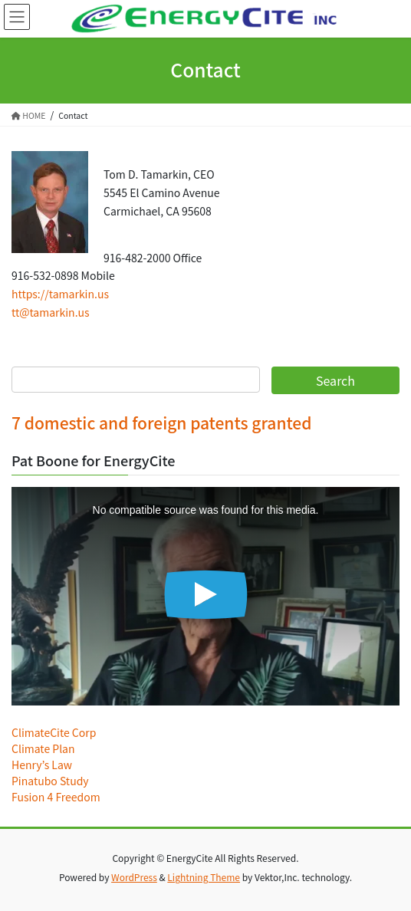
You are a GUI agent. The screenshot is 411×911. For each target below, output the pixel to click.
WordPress (134, 876)
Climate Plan (43, 748)
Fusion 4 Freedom (56, 796)
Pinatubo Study (50, 780)
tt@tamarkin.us (51, 312)
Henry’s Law (42, 764)
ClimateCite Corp (54, 732)
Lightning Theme (203, 876)
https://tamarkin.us (60, 293)
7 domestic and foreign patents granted (161, 422)
